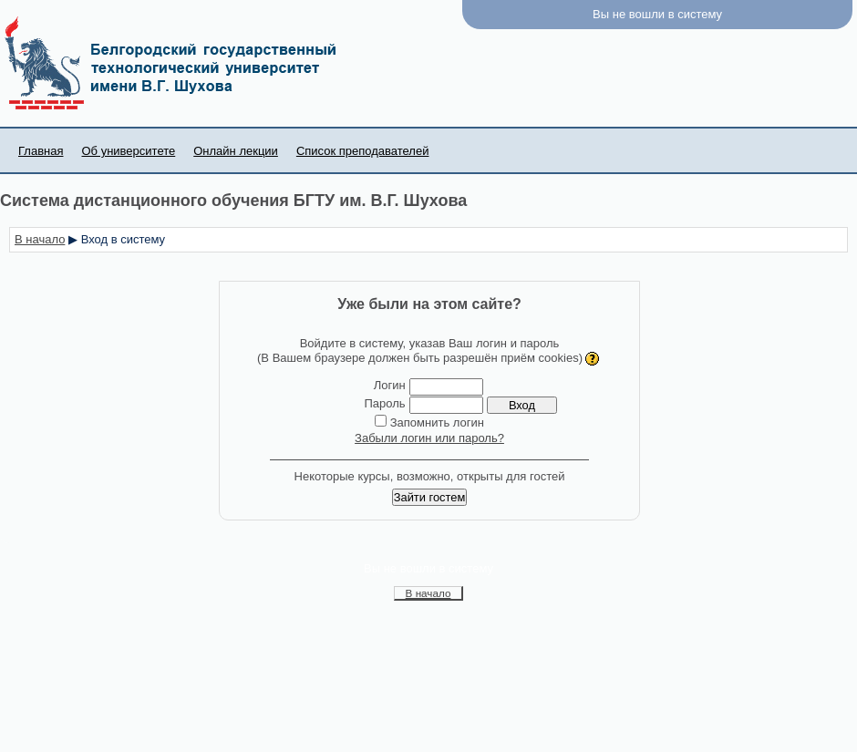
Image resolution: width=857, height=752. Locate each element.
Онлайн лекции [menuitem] (235, 151)
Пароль (384, 403)
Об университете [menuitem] (128, 151)
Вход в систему (123, 239)
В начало (40, 239)
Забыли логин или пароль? (429, 438)
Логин (390, 385)
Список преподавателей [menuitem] (362, 151)
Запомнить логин (437, 422)
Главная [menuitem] (40, 151)
